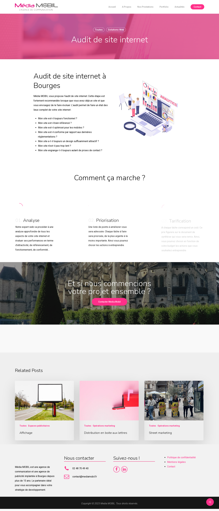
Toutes (99, 29)
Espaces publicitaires (39, 426)
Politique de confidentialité (181, 457)
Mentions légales (176, 462)
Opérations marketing (104, 426)
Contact (171, 466)
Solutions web (116, 29)
